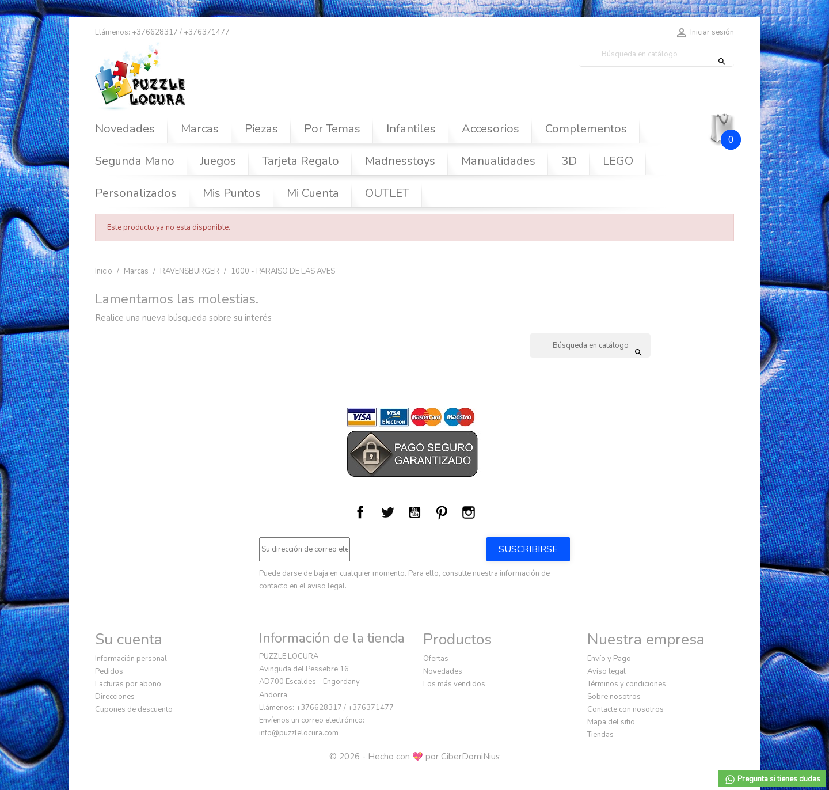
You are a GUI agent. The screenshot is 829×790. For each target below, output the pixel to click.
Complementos (586, 128)
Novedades (125, 128)
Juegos (218, 161)
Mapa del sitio (611, 722)
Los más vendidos (454, 684)
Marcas (200, 128)
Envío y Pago (609, 659)
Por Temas (332, 128)
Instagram (468, 512)
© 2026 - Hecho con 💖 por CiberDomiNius (414, 756)
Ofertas (435, 659)
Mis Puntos (232, 193)
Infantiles (411, 128)
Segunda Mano (134, 161)
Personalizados (136, 193)
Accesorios (490, 128)
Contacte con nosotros (625, 709)
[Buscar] (656, 54)
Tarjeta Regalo (300, 161)
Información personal (131, 659)
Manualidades (498, 161)
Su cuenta (128, 639)
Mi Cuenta (313, 193)
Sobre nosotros (614, 697)
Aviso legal (606, 671)
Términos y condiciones (626, 684)
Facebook (360, 512)
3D (569, 161)
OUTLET (387, 193)
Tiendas (600, 735)
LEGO (618, 161)
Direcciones (115, 697)
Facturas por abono (128, 684)
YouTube (414, 512)
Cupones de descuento (134, 709)
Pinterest (441, 512)
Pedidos (109, 671)
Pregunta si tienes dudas (772, 779)
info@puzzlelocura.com (299, 733)
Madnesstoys (400, 161)
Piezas (261, 128)
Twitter (387, 512)
